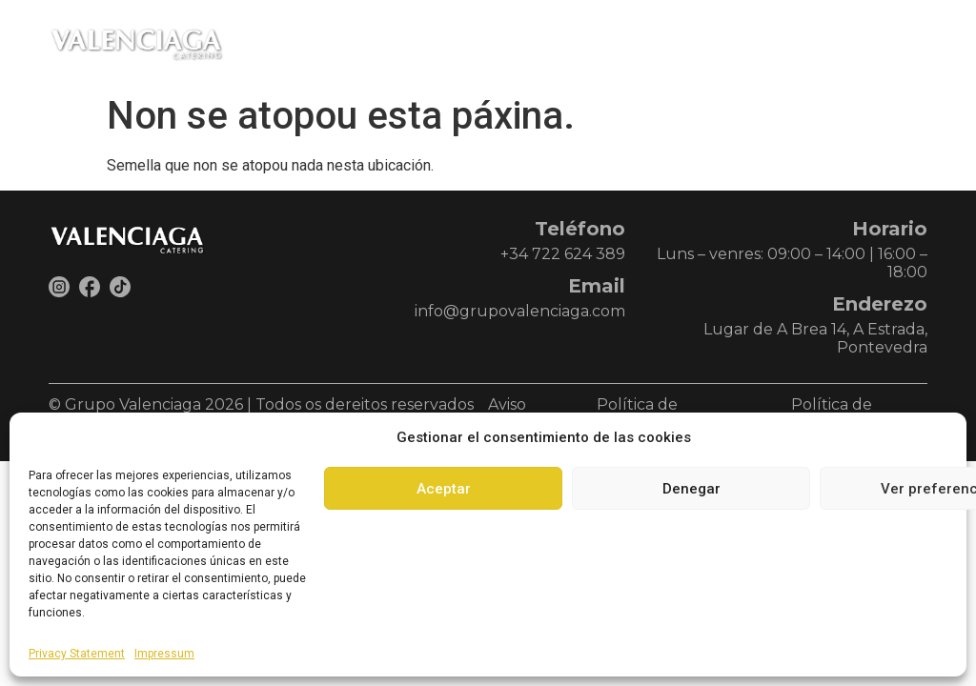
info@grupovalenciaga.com (520, 311)
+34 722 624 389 (562, 254)
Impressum (164, 653)
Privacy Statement (77, 653)
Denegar (691, 488)
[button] (908, 43)
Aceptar (444, 488)
